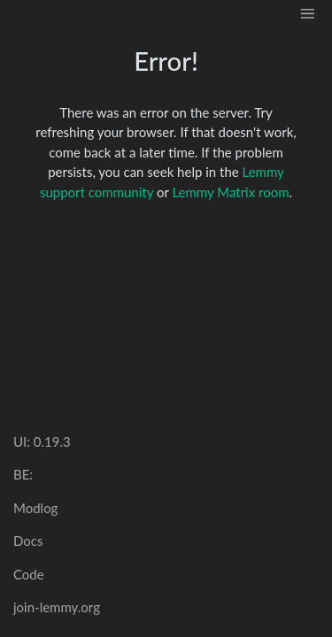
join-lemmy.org (56, 607)
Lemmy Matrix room (230, 192)
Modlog (35, 508)
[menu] (307, 12)
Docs (27, 541)
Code (28, 574)
